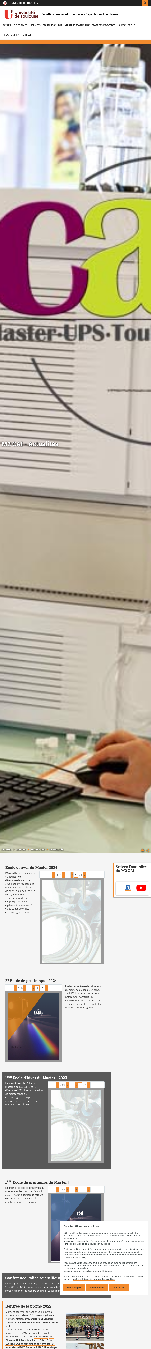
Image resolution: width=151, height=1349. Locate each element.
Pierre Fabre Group (43, 1340)
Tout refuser (118, 1287)
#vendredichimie (30, 1322)
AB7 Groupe (41, 1336)
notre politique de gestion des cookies (94, 1279)
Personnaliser (97, 1287)
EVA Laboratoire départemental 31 (34, 1343)
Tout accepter (74, 1287)
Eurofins (26, 1340)
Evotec (9, 1343)
